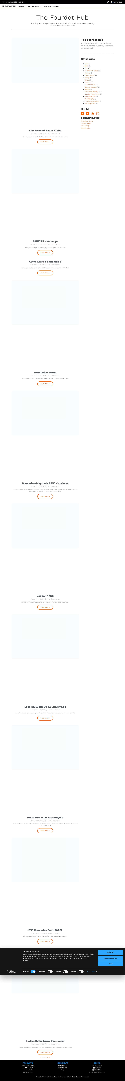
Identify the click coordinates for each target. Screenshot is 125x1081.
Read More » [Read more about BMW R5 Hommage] (45, 252)
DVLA (86, 80)
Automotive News (91, 71)
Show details (91, 1077)
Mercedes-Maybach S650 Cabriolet (45, 483)
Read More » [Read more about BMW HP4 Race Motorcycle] (45, 830)
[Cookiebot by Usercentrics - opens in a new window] (11, 1077)
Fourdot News (90, 85)
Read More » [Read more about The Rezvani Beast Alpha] (45, 142)
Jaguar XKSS (45, 595)
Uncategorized (90, 103)
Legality (21, 6)
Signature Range (87, 121)
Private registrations (92, 101)
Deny (110, 1069)
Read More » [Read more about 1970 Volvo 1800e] (45, 383)
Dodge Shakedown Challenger (45, 1040)
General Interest (91, 87)
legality (87, 89)
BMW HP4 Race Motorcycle (45, 817)
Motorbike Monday (91, 92)
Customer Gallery (51, 6)
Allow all (110, 1058)
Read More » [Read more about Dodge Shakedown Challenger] (45, 1052)
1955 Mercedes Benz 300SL (45, 930)
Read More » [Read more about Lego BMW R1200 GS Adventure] (45, 718)
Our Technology (34, 6)
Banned (87, 73)
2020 (86, 66)
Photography (89, 99)
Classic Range (86, 123)
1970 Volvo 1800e (45, 372)
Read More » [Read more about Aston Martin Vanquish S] (45, 273)
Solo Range (85, 126)
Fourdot (88, 82)
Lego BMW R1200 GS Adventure (45, 706)
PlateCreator (85, 128)
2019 (86, 63)
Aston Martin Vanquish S (45, 261)
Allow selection (110, 1064)
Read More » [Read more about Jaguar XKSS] (45, 607)
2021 (86, 68)
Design (87, 78)
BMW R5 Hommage (45, 241)
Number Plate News (92, 94)
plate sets (117, 2)
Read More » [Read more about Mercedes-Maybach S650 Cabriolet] (45, 496)
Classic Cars (89, 75)
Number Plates (90, 96)
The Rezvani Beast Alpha (45, 130)
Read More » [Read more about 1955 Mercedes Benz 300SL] (45, 941)
